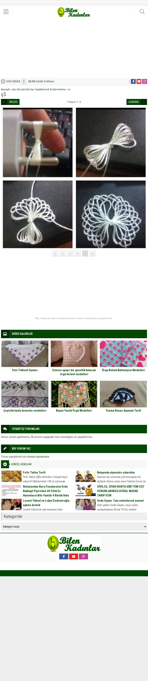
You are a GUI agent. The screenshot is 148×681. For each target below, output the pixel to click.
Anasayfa (5, 89)
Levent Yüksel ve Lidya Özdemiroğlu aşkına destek (46, 503)
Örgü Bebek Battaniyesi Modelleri (123, 370)
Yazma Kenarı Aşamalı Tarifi (123, 410)
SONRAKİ (133, 102)
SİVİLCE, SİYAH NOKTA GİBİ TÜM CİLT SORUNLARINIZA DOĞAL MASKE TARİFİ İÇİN (121, 491)
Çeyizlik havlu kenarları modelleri (24, 410)
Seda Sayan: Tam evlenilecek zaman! (120, 500)
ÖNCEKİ (13, 102)
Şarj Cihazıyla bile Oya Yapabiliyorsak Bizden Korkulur (39, 89)
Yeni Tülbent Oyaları (25, 370)
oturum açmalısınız (38, 456)
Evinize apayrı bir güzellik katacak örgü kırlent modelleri (74, 372)
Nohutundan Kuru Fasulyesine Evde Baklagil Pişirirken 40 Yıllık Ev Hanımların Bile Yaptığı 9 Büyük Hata (46, 491)
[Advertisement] (74, 48)
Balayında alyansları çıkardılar (116, 472)
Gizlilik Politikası (41, 81)
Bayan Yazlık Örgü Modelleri (74, 410)
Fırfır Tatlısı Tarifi (34, 472)
